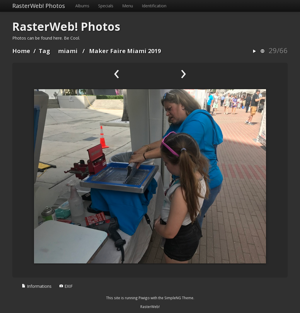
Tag (44, 51)
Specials (105, 6)
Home (21, 51)
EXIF (66, 286)
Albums (82, 6)
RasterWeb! (150, 306)
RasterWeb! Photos (38, 6)
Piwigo (144, 297)
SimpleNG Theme (178, 297)
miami (68, 51)
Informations (37, 286)
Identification (154, 6)
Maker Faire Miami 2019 (125, 51)
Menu (127, 6)
